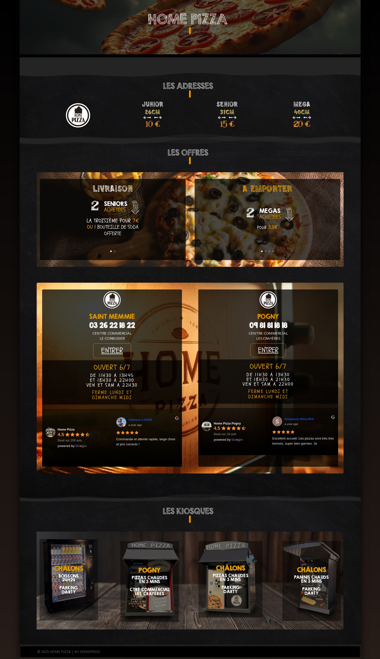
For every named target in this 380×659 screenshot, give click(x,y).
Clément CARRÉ (140, 419)
